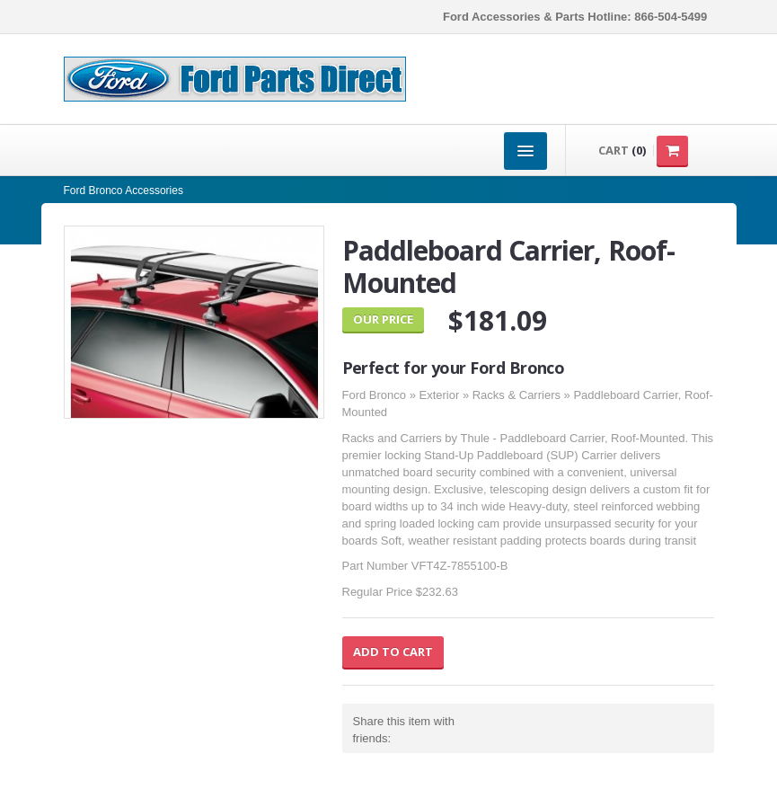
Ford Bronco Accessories (123, 190)
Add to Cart (393, 651)
